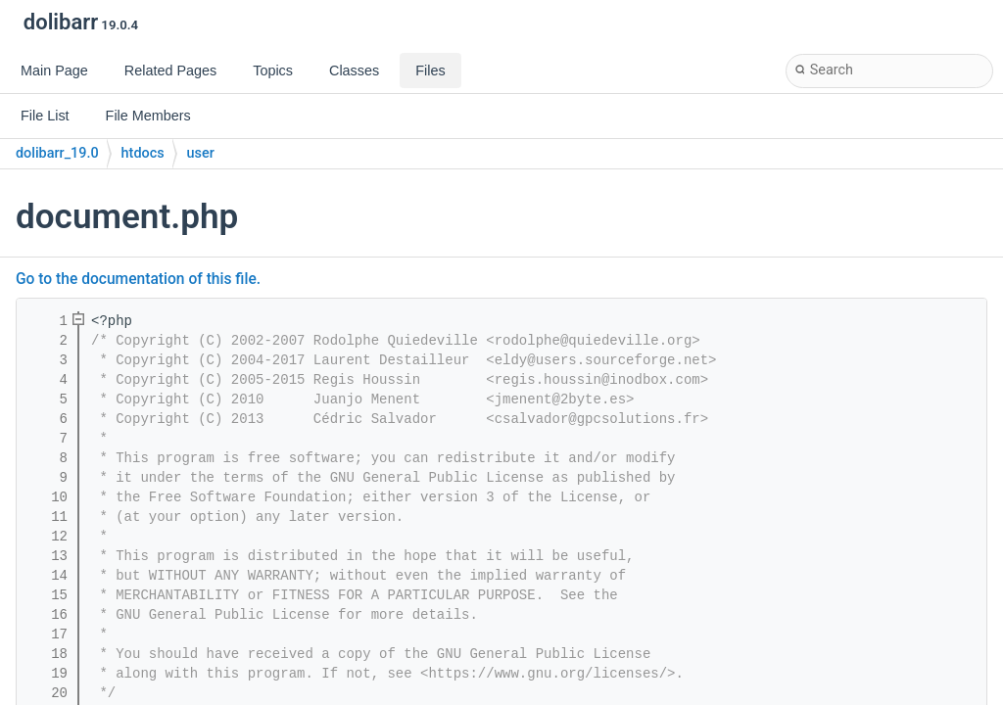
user (201, 153)
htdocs (143, 153)
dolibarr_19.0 (57, 153)
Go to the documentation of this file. (138, 279)
